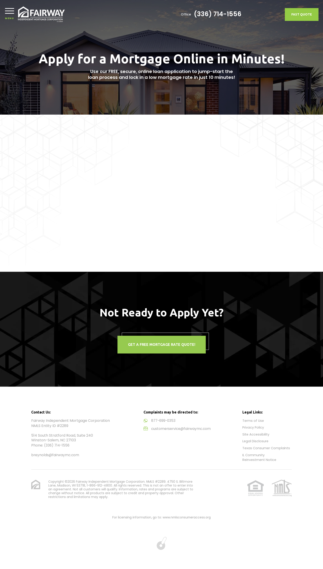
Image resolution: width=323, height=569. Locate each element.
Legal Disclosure (255, 440)
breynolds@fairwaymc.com (55, 455)
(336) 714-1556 (259, 14)
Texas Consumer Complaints (266, 447)
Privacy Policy (253, 427)
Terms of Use (253, 420)
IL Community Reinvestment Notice (260, 456)
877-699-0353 (164, 420)
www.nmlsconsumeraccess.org (186, 516)
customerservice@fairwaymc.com (181, 428)
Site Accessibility (256, 434)
